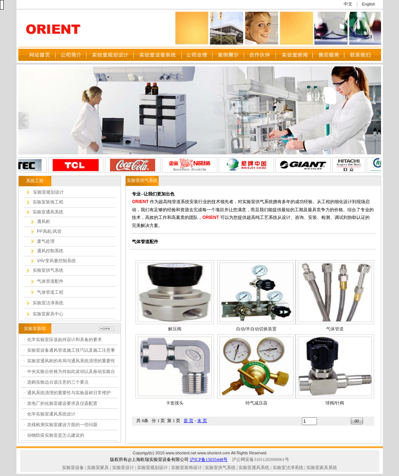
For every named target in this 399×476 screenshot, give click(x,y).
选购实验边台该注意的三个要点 (58, 382)
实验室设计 (123, 467)
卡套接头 (175, 403)
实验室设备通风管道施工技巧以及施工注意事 (71, 350)
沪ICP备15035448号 (209, 459)
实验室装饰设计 (186, 467)
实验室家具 (98, 467)
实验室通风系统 (254, 467)
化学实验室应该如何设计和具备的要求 (64, 339)
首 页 (188, 420)
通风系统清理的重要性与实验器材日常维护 (69, 392)
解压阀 (174, 329)
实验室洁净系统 (287, 467)
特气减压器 (256, 403)
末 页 (202, 420)
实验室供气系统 (220, 467)
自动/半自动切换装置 (256, 329)
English (368, 4)
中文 (348, 4)
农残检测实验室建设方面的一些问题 (62, 424)
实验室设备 (73, 467)
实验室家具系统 (321, 467)
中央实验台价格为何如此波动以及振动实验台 (71, 371)
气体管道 (335, 329)
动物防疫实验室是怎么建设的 (55, 435)
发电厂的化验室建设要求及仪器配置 (62, 403)
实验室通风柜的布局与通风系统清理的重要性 (71, 360)
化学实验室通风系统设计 (51, 414)
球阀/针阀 (334, 403)
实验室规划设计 (152, 467)
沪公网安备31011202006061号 (260, 459)
